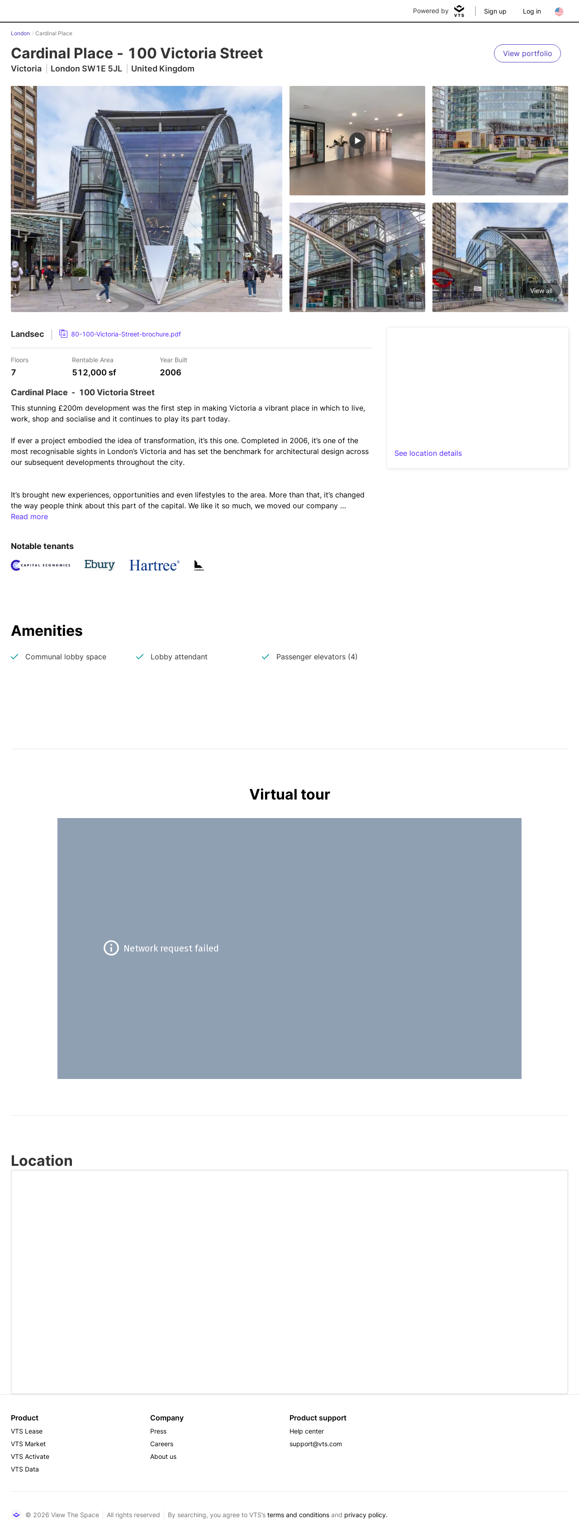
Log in (532, 11)
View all (541, 290)
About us (163, 1456)
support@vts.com (316, 1444)
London (20, 33)
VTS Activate (30, 1456)
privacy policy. (366, 1515)
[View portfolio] (527, 53)
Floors (19, 359)
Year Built (173, 359)
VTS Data (25, 1469)
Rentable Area (93, 359)
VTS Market (28, 1444)
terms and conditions (298, 1515)
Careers (161, 1444)
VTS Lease (27, 1431)
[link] (120, 334)
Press (158, 1431)
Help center (307, 1431)
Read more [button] (29, 516)
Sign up (495, 11)
